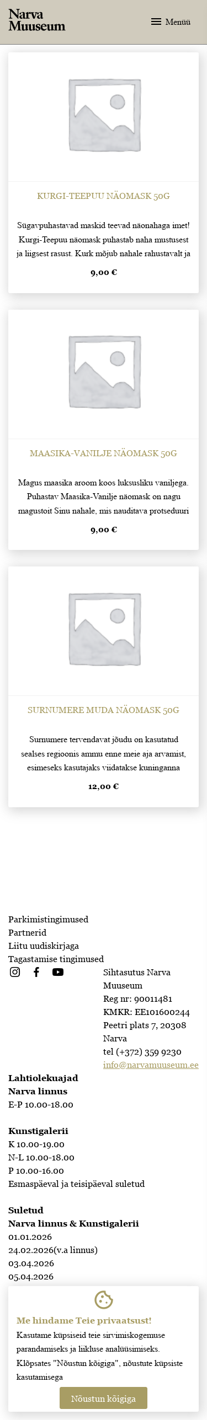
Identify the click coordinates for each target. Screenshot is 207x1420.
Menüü (170, 21)
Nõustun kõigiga (103, 1398)
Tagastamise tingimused (56, 959)
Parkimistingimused (48, 919)
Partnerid (27, 932)
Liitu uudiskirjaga (43, 946)
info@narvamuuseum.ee (151, 1065)
